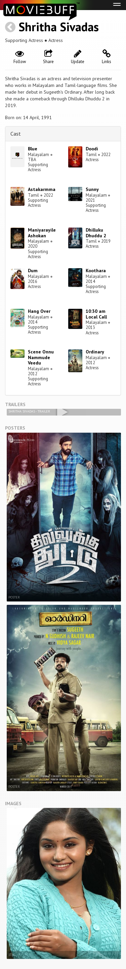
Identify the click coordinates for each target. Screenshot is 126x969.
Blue (32, 149)
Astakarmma (41, 189)
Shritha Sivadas (58, 27)
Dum (33, 271)
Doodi (92, 149)
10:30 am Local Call (96, 314)
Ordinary (95, 352)
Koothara (96, 271)
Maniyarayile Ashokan (42, 233)
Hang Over (39, 311)
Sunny (92, 189)
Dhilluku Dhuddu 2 (96, 233)
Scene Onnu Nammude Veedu (41, 357)
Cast (15, 133)
